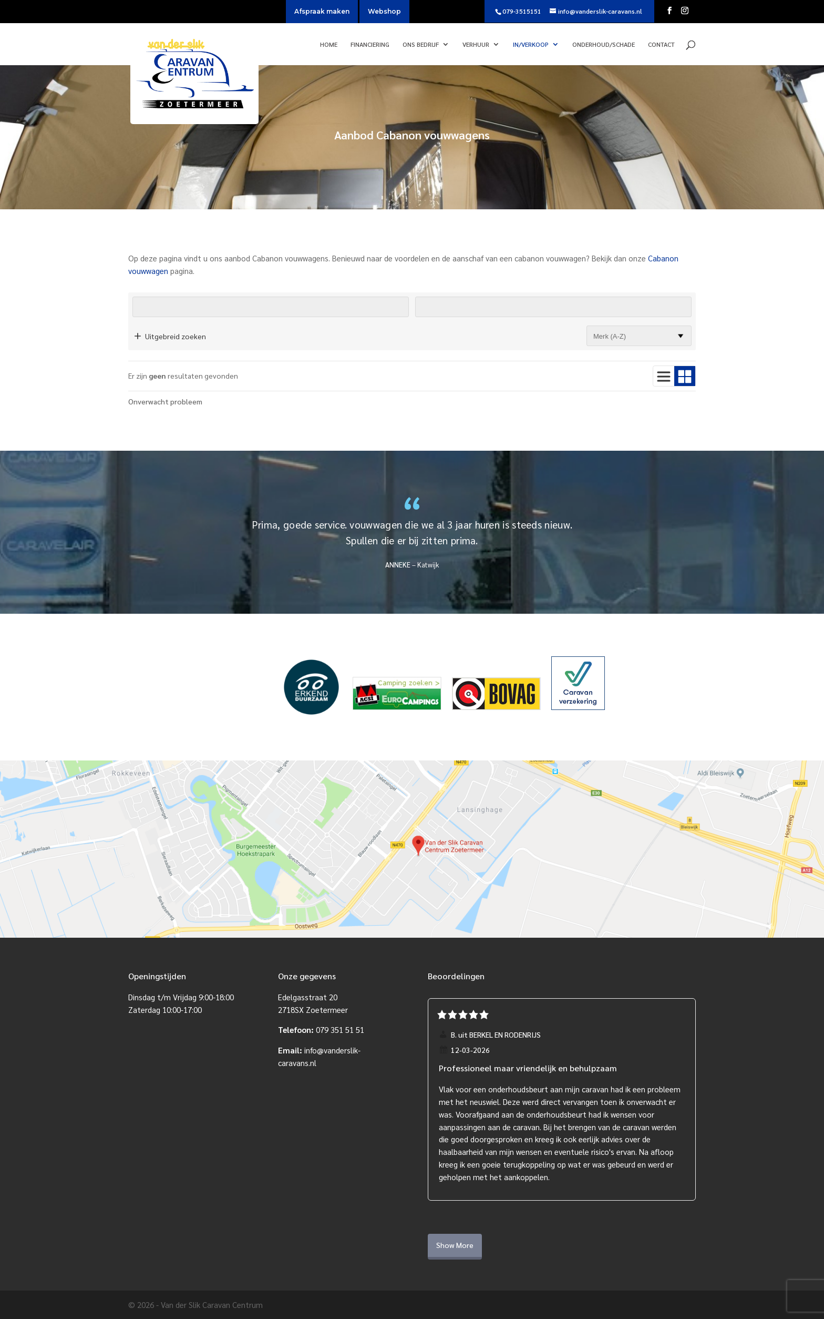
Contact (661, 44)
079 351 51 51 (340, 1029)
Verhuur (475, 44)
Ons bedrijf (421, 44)
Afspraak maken (321, 11)
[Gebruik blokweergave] (684, 376)
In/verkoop (531, 44)
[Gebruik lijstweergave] (663, 376)
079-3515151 (521, 11)
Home (328, 44)
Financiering (370, 44)
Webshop (384, 11)
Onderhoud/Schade (603, 44)
